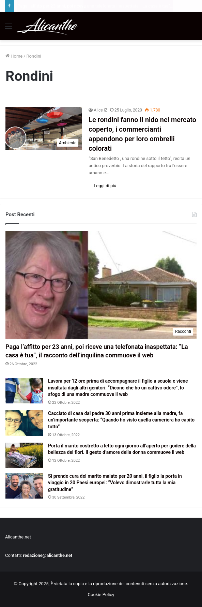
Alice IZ (100, 110)
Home (13, 56)
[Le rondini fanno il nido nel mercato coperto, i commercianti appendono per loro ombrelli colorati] (43, 128)
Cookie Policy (101, 594)
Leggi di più (105, 185)
